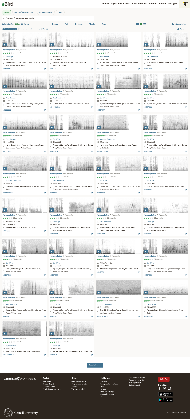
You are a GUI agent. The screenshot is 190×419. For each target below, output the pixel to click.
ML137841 (147, 234)
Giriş (170, 4)
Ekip (101, 386)
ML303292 (7, 110)
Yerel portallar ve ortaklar (109, 384)
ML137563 (148, 275)
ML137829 (54, 151)
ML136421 (6, 316)
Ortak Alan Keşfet (49, 386)
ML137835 (148, 190)
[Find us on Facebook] (159, 388)
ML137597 (101, 110)
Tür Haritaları (47, 381)
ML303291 (7, 151)
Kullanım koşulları (135, 385)
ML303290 (101, 69)
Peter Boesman (105, 57)
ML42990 (6, 231)
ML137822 (54, 316)
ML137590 (7, 275)
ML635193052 (8, 355)
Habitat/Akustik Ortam (24, 12)
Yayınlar (74, 386)
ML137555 (54, 275)
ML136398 (101, 234)
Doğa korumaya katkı (79, 384)
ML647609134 (102, 151)
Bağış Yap (164, 379)
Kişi (101, 396)
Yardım (162, 4)
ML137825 (7, 69)
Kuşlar (6, 12)
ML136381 (53, 193)
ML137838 (148, 107)
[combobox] (48, 18)
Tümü (60, 12)
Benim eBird (124, 4)
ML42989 (53, 69)
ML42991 (100, 272)
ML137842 (54, 234)
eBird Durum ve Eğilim (79, 381)
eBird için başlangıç (107, 391)
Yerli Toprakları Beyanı (137, 377)
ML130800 (148, 69)
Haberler (153, 4)
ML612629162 (149, 316)
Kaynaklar (104, 381)
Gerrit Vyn (9, 57)
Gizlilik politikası (135, 383)
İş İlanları (103, 389)
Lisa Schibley (151, 304)
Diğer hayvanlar (46, 12)
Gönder (105, 4)
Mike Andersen (152, 57)
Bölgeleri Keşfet (48, 384)
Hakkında (142, 4)
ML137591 (53, 355)
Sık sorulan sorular (107, 394)
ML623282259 (102, 316)
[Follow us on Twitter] (164, 388)
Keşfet (114, 4)
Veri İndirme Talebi (78, 389)
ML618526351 (8, 193)
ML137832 (101, 193)
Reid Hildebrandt (59, 98)
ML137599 (148, 151)
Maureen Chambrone (107, 139)
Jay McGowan (11, 345)
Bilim (134, 4)
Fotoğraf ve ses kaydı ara (51, 389)
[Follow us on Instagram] (169, 388)
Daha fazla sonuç (95, 365)
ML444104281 (55, 107)
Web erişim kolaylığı (136, 380)
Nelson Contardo (106, 304)
